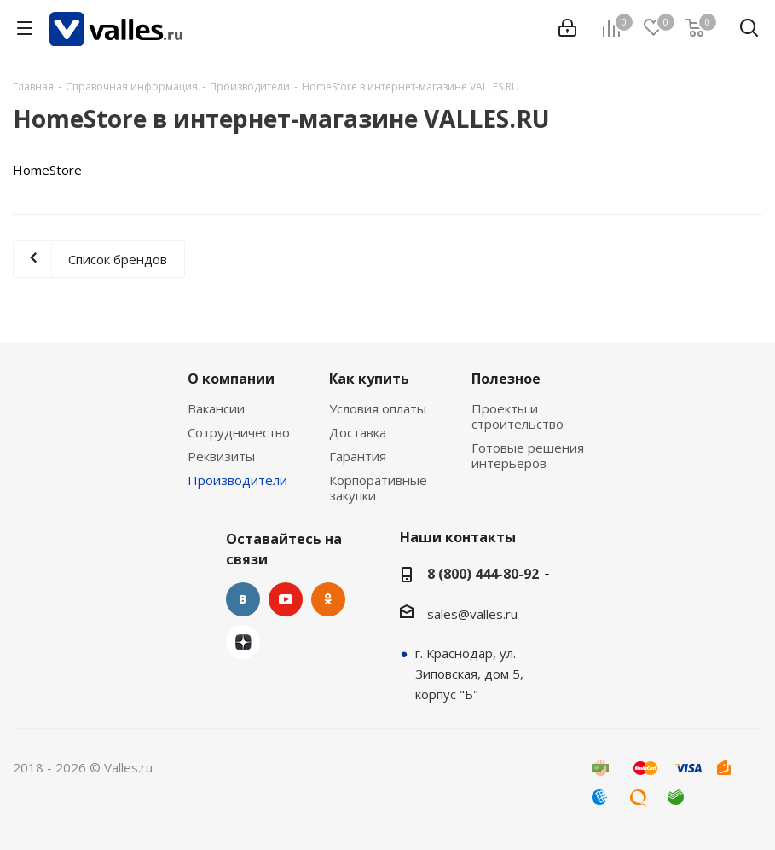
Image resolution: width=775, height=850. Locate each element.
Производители (237, 480)
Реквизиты (221, 456)
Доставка (357, 432)
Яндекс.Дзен (243, 642)
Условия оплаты (377, 408)
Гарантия (357, 456)
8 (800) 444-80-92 (483, 573)
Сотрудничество (239, 432)
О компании (231, 378)
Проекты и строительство (517, 416)
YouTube (286, 599)
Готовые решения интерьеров (527, 455)
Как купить (369, 378)
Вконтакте (243, 599)
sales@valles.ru (472, 613)
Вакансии (216, 408)
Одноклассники (328, 599)
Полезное (506, 378)
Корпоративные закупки (378, 487)
